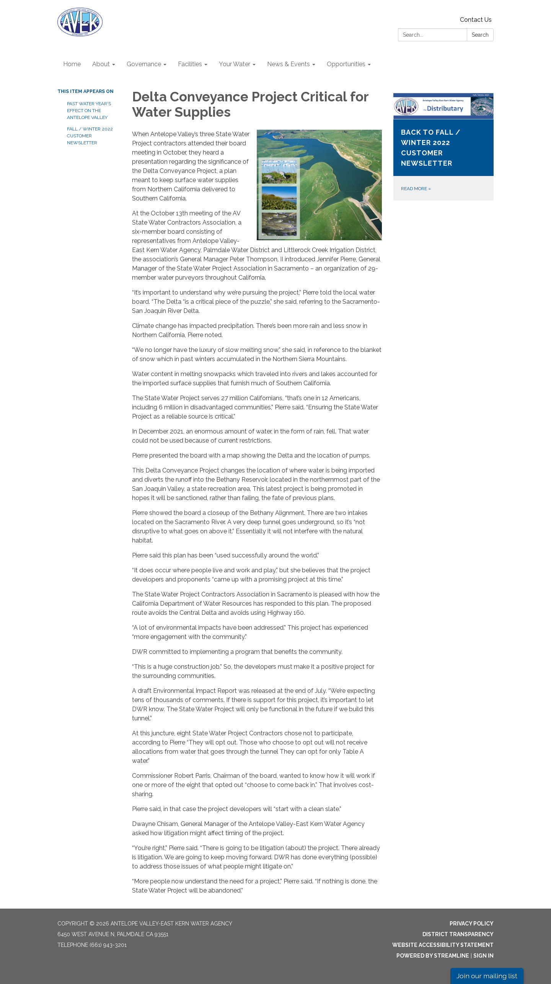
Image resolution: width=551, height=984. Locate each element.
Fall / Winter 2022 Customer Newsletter (90, 135)
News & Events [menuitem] (288, 64)
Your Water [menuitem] (234, 64)
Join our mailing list (486, 976)
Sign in (483, 956)
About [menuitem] (101, 64)
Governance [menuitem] (144, 64)
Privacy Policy (472, 923)
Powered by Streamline (432, 956)
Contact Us (476, 19)
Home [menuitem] (72, 64)
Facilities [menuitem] (190, 64)
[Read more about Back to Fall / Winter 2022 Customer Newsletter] (443, 146)
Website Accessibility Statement (443, 945)
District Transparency (458, 934)
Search (480, 35)
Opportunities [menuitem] (346, 64)
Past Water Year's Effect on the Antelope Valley (89, 110)
